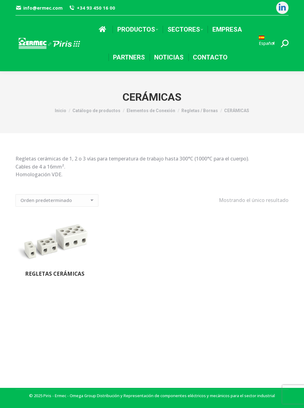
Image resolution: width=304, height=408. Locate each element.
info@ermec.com (39, 8)
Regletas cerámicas (55, 273)
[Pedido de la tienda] (56, 200)
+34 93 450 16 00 (92, 8)
